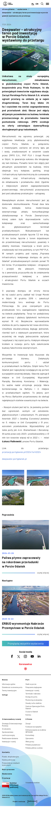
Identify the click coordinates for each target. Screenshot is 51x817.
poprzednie (8, 514)
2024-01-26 (8, 553)
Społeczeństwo (7, 732)
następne (7, 580)
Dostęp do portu (31, 697)
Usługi (5, 695)
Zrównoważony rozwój (11, 719)
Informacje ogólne (8, 684)
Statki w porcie (31, 684)
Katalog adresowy (8, 760)
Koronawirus (25, 664)
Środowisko (6, 729)
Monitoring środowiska (34, 700)
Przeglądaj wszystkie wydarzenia (26, 643)
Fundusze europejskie (33, 727)
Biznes (5, 680)
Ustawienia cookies (33, 783)
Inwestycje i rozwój (32, 690)
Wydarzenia (7, 774)
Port (27, 680)
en (37, 4)
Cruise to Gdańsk (32, 712)
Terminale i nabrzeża (33, 694)
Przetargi (6, 778)
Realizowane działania (10, 738)
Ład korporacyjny (8, 735)
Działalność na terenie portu (12, 687)
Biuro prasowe (8, 769)
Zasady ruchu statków (33, 703)
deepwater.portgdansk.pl (14, 458)
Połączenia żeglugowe (34, 687)
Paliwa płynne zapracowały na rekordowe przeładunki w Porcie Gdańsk (21, 562)
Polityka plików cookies (34, 748)
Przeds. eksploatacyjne (10, 757)
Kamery (28, 715)
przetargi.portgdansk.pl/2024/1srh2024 (21, 452)
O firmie (29, 719)
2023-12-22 (7, 619)
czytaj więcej (43, 572)
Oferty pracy (30, 742)
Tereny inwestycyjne (9, 690)
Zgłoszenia (29, 738)
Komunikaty (30, 735)
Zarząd (28, 724)
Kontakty (6, 752)
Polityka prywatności (33, 745)
